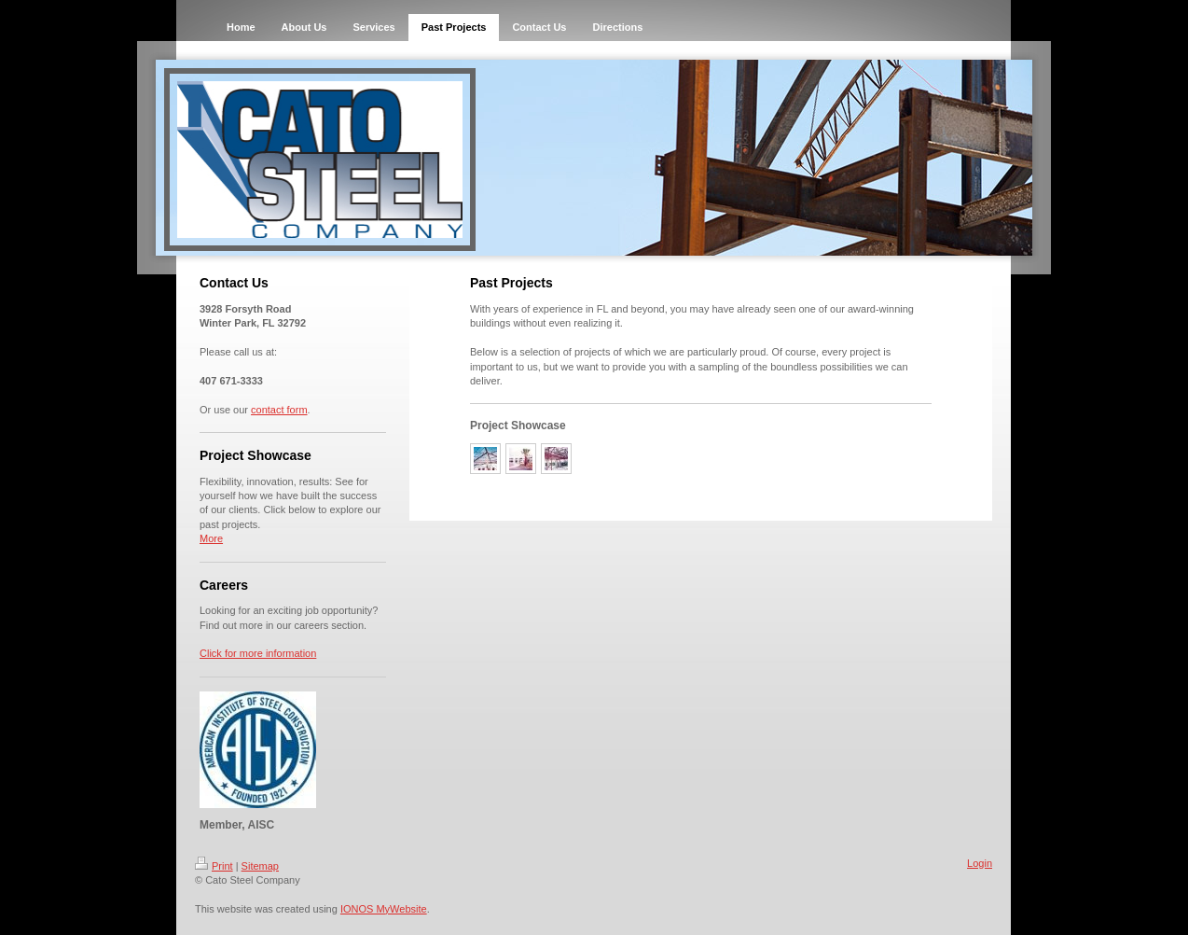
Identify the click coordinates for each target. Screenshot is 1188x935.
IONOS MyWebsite (383, 908)
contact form (279, 409)
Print (214, 866)
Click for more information (258, 653)
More (211, 538)
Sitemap (260, 866)
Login (979, 863)
